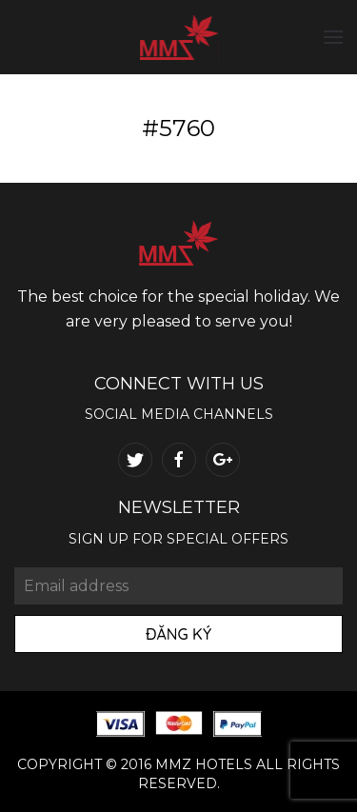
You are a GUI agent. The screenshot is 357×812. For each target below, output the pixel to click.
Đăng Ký (178, 634)
